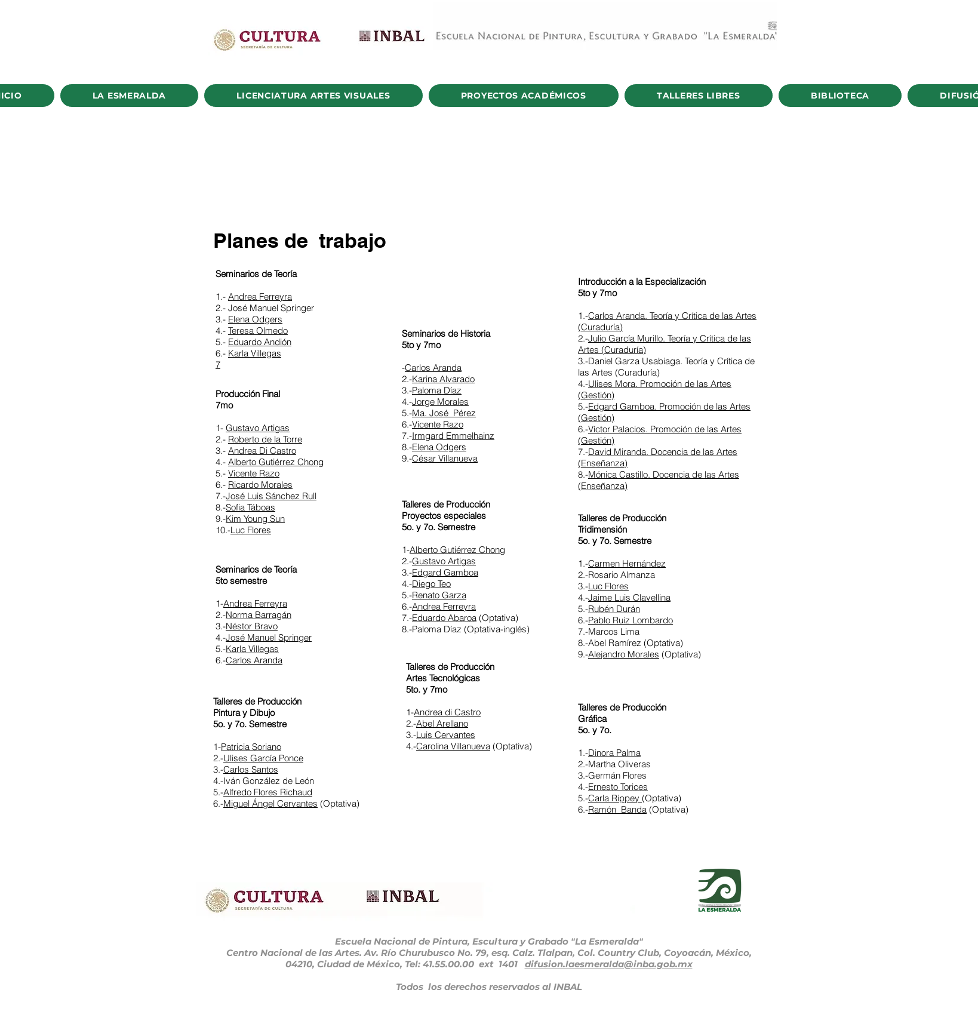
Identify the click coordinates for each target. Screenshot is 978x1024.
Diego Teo (431, 583)
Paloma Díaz (437, 390)
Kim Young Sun (255, 518)
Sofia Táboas (250, 507)
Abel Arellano (442, 723)
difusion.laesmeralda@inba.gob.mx (609, 964)
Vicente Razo (253, 473)
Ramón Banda (617, 809)
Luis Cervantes (445, 734)
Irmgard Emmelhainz (453, 435)
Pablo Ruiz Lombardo (630, 620)
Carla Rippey (615, 798)
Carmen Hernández (627, 563)
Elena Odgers (255, 319)
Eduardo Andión (259, 342)
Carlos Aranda (254, 660)
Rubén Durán (614, 608)
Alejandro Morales (623, 654)
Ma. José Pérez (444, 413)
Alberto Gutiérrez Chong (276, 462)
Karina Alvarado (443, 379)
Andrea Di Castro (262, 450)
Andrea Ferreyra (260, 296)
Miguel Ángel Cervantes (270, 803)
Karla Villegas (254, 353)
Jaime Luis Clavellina (629, 597)
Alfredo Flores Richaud (267, 792)
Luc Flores (250, 530)
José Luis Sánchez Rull (271, 496)
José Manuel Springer (269, 637)
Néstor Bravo (252, 626)
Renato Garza (439, 595)
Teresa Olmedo (258, 330)
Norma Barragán (258, 614)
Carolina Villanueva (453, 746)
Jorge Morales (440, 401)
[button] (129, 95)
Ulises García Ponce (263, 758)
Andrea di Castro (447, 712)
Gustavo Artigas (258, 427)
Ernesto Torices (618, 786)
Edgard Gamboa (445, 572)
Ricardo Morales (260, 484)
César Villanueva (445, 458)
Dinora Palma (614, 752)
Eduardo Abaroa (444, 617)
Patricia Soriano (251, 746)
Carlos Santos (250, 769)
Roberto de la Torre (265, 439)
